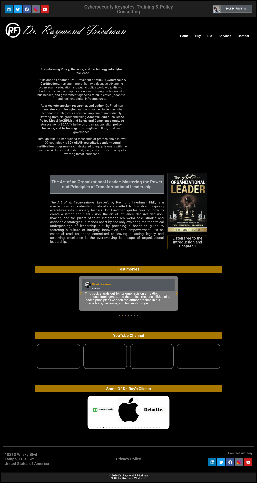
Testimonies (128, 269)
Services (225, 36)
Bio (209, 36)
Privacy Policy (128, 459)
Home (184, 36)
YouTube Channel (128, 335)
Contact (243, 36)
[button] (80, 293)
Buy (198, 36)
